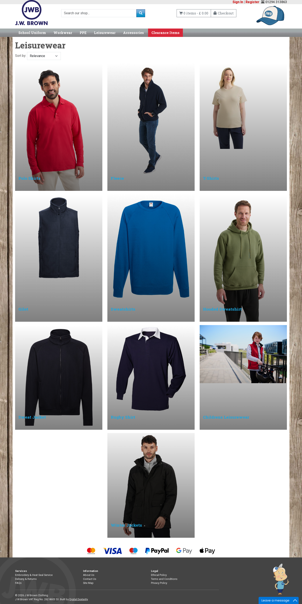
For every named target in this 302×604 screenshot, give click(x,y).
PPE (83, 32)
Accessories (133, 32)
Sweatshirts (123, 309)
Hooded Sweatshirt (222, 309)
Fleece (117, 178)
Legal (154, 571)
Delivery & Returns (26, 579)
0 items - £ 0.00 (193, 13)
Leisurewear (105, 32)
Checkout (223, 13)
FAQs (18, 582)
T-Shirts (211, 178)
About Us (88, 575)
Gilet (23, 309)
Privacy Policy (159, 582)
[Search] (99, 13)
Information (90, 571)
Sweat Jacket (32, 417)
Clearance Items (165, 32)
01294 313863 (276, 2)
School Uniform (32, 32)
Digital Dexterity (78, 599)
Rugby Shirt (123, 417)
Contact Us (89, 579)
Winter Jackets (126, 525)
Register (252, 2)
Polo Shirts (29, 178)
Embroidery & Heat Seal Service (34, 575)
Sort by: (38, 56)
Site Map (88, 582)
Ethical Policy (159, 575)
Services (21, 571)
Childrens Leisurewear (226, 417)
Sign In (238, 2)
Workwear (62, 32)
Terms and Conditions (164, 579)
